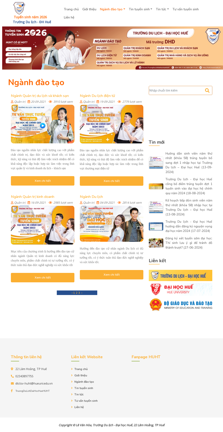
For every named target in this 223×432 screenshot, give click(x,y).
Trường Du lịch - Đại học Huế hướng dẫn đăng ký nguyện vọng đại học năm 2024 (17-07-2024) (188, 226)
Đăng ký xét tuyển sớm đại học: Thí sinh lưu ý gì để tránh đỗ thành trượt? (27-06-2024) (188, 243)
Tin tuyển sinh (139, 9)
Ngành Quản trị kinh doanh (32, 196)
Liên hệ (69, 17)
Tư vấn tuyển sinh (186, 9)
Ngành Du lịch (91, 196)
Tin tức (161, 9)
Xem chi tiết (43, 181)
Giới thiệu (90, 9)
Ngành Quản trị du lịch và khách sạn (40, 95)
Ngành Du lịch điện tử (97, 95)
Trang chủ (71, 9)
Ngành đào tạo (111, 9)
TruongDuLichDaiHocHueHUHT (32, 390)
